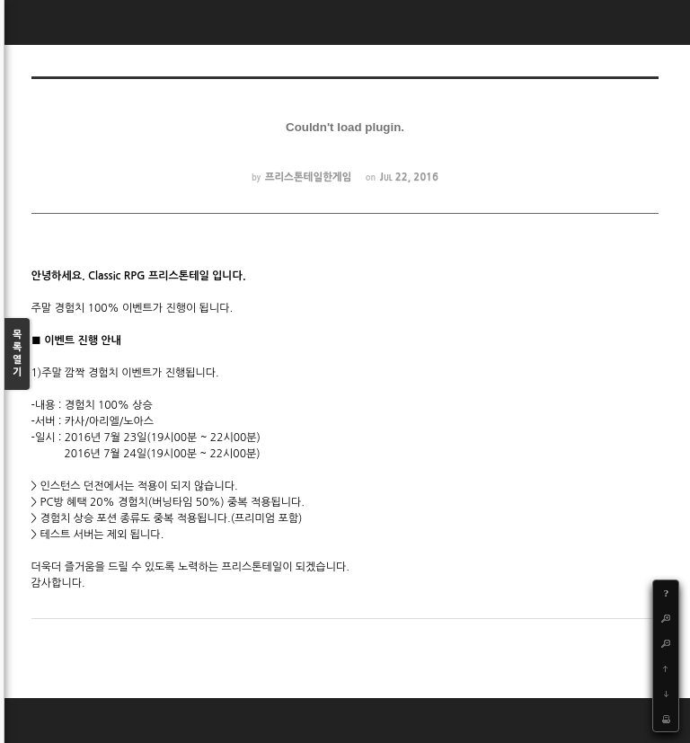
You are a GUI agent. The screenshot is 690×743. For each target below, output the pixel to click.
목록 (17, 354)
